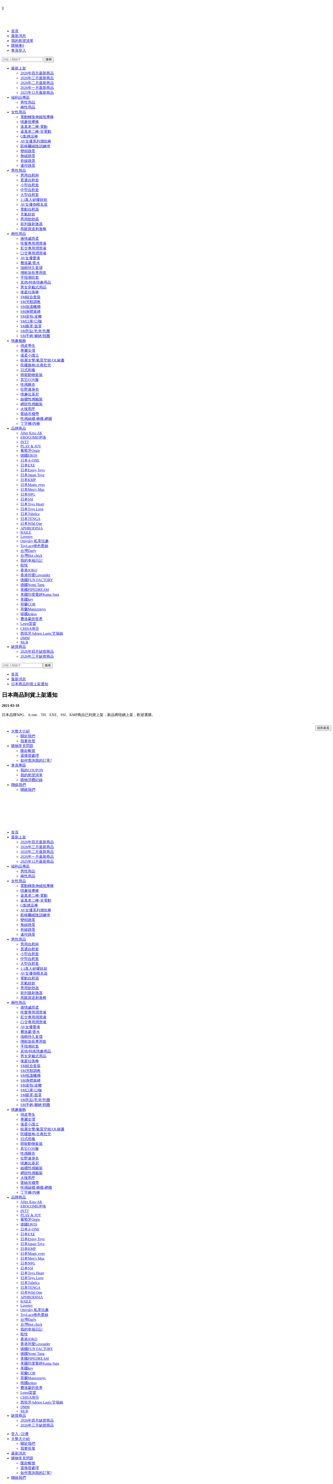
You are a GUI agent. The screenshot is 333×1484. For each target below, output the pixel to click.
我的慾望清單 (22, 41)
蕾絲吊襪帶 (29, 414)
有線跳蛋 (27, 161)
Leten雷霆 (28, 624)
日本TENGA (30, 519)
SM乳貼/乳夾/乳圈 (35, 331)
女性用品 (18, 112)
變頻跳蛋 (27, 151)
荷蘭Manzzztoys (33, 609)
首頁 (15, 31)
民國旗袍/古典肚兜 (35, 365)
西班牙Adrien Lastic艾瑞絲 (41, 633)
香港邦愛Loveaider (35, 575)
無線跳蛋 (27, 156)
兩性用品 (27, 107)
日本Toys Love (32, 509)
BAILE (25, 532)
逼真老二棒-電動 (34, 127)
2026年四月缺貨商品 (37, 651)
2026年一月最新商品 (37, 88)
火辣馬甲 (27, 409)
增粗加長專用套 (33, 273)
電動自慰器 (29, 209)
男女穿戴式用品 (33, 287)
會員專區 (18, 765)
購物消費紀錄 (31, 780)
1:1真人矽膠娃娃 (33, 200)
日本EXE (27, 465)
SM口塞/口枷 (31, 321)
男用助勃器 (29, 219)
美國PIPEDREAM (34, 590)
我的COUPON (31, 770)
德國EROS (28, 455)
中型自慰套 (29, 190)
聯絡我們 (18, 785)
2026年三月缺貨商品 (37, 656)
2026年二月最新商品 (37, 83)
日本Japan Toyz (32, 475)
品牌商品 (18, 428)
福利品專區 (20, 97)
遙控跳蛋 (27, 166)
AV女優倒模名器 (34, 204)
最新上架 (18, 68)
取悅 (24, 565)
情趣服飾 (18, 341)
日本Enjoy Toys (32, 470)
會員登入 (18, 50)
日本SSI (26, 499)
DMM (25, 638)
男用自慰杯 (29, 175)
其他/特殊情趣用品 (35, 282)
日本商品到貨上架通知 (29, 684)
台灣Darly (28, 551)
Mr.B (24, 642)
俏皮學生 (27, 346)
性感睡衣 (27, 385)
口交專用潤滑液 (33, 253)
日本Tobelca (29, 514)
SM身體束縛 (30, 312)
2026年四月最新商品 (37, 73)
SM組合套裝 (30, 297)
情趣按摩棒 (29, 122)
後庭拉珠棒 (29, 292)
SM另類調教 (30, 302)
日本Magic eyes (32, 485)
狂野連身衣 (29, 389)
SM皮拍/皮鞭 (31, 316)
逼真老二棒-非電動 (35, 131)
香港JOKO (28, 570)
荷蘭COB (27, 604)
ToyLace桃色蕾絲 (34, 546)
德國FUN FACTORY (36, 580)
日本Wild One (31, 524)
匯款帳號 (27, 751)
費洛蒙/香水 (30, 263)
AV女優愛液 (30, 258)
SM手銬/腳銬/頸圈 (35, 336)
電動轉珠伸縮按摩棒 (37, 117)
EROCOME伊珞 (33, 437)
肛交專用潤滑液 (33, 248)
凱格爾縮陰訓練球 (35, 146)
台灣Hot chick (31, 556)
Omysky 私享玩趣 (34, 541)
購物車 (17, 46)
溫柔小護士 (29, 355)
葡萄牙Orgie (30, 451)
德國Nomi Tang (32, 585)
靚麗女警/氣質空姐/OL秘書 (42, 360)
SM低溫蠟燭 (30, 307)
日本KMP (28, 480)
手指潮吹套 (29, 277)
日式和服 (27, 370)
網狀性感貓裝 (31, 404)
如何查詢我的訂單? (36, 760)
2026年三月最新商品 (37, 78)
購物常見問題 (22, 746)
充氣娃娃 (27, 214)
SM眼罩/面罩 (31, 326)
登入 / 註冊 (20, 1434)
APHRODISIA (31, 528)
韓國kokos (28, 614)
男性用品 (27, 102)
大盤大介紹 (20, 731)
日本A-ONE (29, 460)
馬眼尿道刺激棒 (33, 229)
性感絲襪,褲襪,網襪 (36, 419)
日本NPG (27, 494)
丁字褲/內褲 (30, 423)
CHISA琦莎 (29, 629)
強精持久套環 (31, 268)
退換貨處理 (29, 756)
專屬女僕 (27, 350)
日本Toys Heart (32, 504)
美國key (26, 599)
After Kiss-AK (31, 433)
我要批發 (27, 741)
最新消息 (18, 36)
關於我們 (27, 736)
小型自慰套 (29, 185)
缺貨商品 (18, 647)
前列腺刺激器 (31, 224)
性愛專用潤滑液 (33, 243)
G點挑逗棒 (29, 136)
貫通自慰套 (29, 180)
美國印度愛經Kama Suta (39, 594)
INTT (24, 442)
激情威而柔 (29, 239)
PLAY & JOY (30, 446)
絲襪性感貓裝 (31, 399)
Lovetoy (26, 537)
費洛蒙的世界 (31, 619)
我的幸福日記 (31, 560)
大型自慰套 (29, 195)
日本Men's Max (32, 489)
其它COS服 (29, 380)
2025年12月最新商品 (37, 93)
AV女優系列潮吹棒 (35, 141)
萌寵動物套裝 (31, 375)
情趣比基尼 (29, 394)
